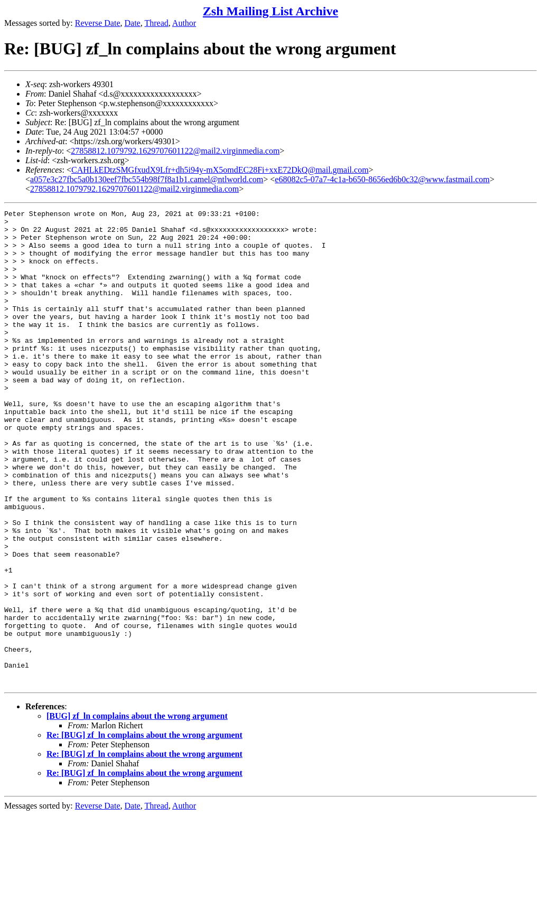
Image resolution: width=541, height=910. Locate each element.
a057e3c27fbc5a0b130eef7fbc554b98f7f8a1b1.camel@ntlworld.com (146, 179)
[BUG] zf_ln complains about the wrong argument (137, 810)
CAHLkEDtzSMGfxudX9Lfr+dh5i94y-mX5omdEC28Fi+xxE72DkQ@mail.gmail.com (220, 169)
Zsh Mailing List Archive (270, 11)
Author (184, 22)
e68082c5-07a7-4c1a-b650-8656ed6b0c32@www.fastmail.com (382, 179)
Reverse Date (97, 22)
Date (133, 22)
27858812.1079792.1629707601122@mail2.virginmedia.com (175, 150)
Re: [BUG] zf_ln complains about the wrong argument (144, 829)
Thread (156, 22)
